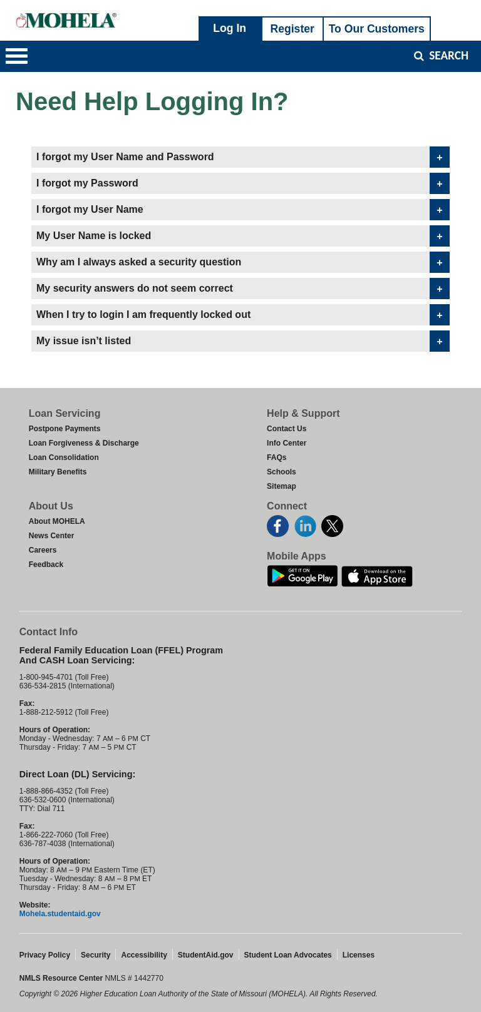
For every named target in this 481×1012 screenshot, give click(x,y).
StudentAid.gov (206, 955)
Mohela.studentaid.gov (60, 913)
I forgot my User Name (138, 209)
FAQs (276, 457)
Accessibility (144, 955)
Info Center (286, 443)
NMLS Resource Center (62, 978)
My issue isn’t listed (132, 341)
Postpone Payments (65, 428)
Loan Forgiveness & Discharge (84, 443)
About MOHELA (57, 521)
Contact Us (286, 428)
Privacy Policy (44, 955)
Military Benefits (58, 472)
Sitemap (281, 486)
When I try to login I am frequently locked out (192, 314)
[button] (17, 56)
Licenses (359, 955)
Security (95, 955)
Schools (281, 472)
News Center (52, 535)
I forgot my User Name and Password (173, 157)
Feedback (46, 564)
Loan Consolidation (64, 457)
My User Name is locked (142, 236)
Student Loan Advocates (288, 955)
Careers (43, 550)
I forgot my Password (135, 183)
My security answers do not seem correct (183, 288)
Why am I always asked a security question (187, 262)
